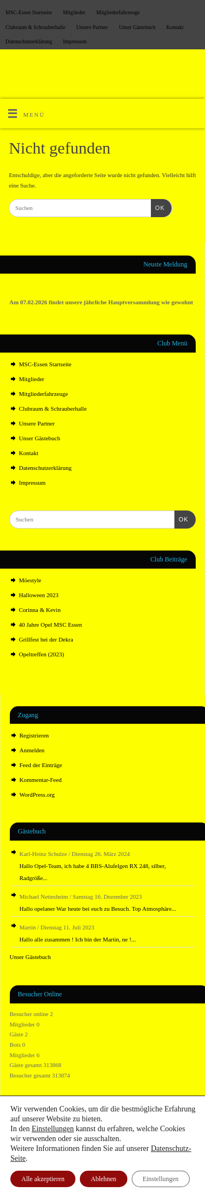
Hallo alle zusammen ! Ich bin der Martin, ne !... (78, 939)
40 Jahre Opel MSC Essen (51, 624)
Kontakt (174, 27)
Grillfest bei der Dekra (46, 639)
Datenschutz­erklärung (28, 41)
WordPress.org (37, 794)
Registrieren (34, 735)
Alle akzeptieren (43, 1179)
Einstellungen (53, 1129)
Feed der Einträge (41, 765)
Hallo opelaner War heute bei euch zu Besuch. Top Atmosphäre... (98, 908)
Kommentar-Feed (41, 779)
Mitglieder (74, 12)
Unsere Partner (92, 27)
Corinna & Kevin (40, 609)
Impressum (74, 41)
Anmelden (32, 750)
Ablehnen (103, 1179)
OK (158, 208)
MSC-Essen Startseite (28, 12)
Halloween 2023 (38, 595)
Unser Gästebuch (137, 27)
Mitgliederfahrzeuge (117, 12)
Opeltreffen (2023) (42, 654)
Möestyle (30, 580)
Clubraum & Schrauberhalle (35, 27)
